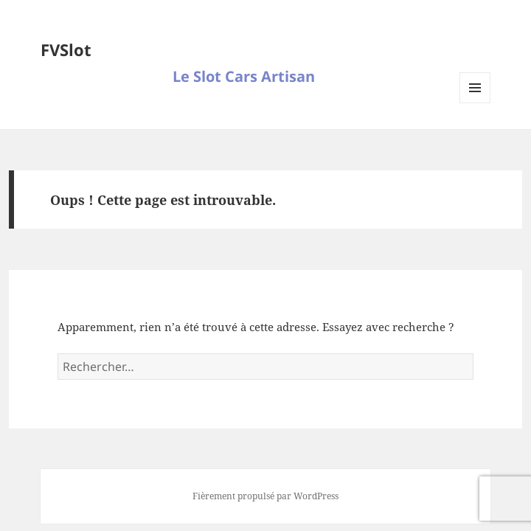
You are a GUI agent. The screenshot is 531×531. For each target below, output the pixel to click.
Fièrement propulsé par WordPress (265, 496)
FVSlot (66, 49)
